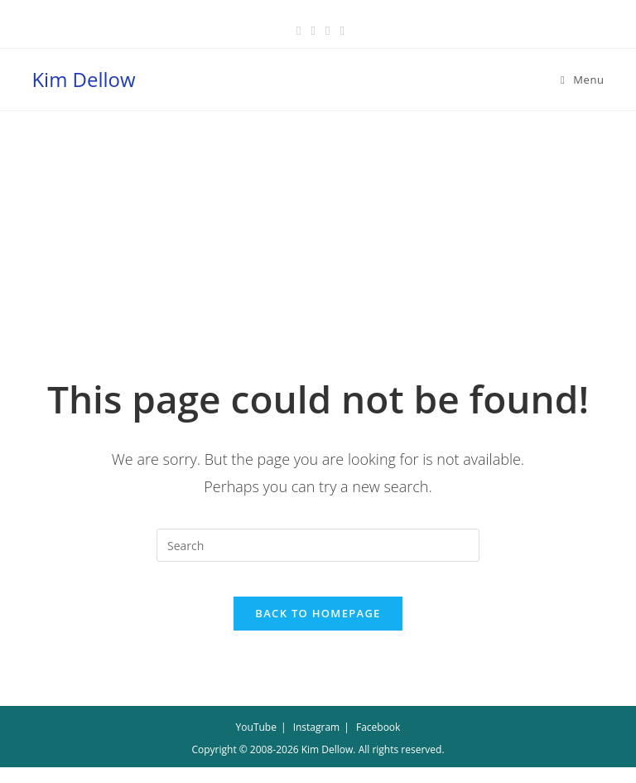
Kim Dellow (83, 79)
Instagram (316, 743)
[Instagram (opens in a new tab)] (327, 29)
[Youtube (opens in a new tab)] (339, 29)
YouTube (256, 743)
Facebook (378, 743)
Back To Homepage (317, 628)
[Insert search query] (318, 545)
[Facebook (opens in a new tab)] (299, 29)
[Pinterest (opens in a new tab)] (313, 29)
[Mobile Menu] (583, 79)
